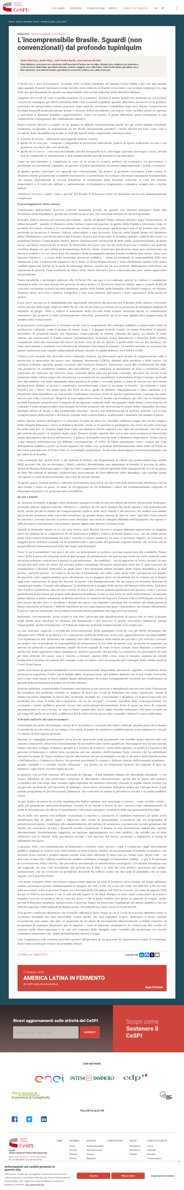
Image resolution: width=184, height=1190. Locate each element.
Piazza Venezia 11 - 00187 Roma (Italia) (30, 1157)
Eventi (150, 1146)
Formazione (134, 1150)
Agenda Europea (94, 1150)
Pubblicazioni (96, 8)
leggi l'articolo (154, 987)
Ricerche (76, 8)
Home (11, 22)
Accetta (93, 1175)
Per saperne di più (34, 1184)
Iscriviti (89, 1032)
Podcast (133, 1154)
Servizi (113, 8)
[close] (179, 1161)
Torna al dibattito (33, 954)
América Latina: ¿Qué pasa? (54, 22)
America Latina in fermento (64, 978)
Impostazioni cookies (162, 1175)
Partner (72, 1158)
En (156, 8)
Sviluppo (90, 1154)
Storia (72, 1146)
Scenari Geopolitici (95, 1146)
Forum (36, 22)
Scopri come (143, 1028)
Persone (73, 1150)
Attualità (151, 1154)
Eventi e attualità (135, 8)
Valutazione (134, 1146)
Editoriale (151, 1150)
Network (73, 1154)
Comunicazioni (154, 1158)
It (163, 8)
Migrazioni (91, 1158)
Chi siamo (59, 8)
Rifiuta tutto (128, 1175)
